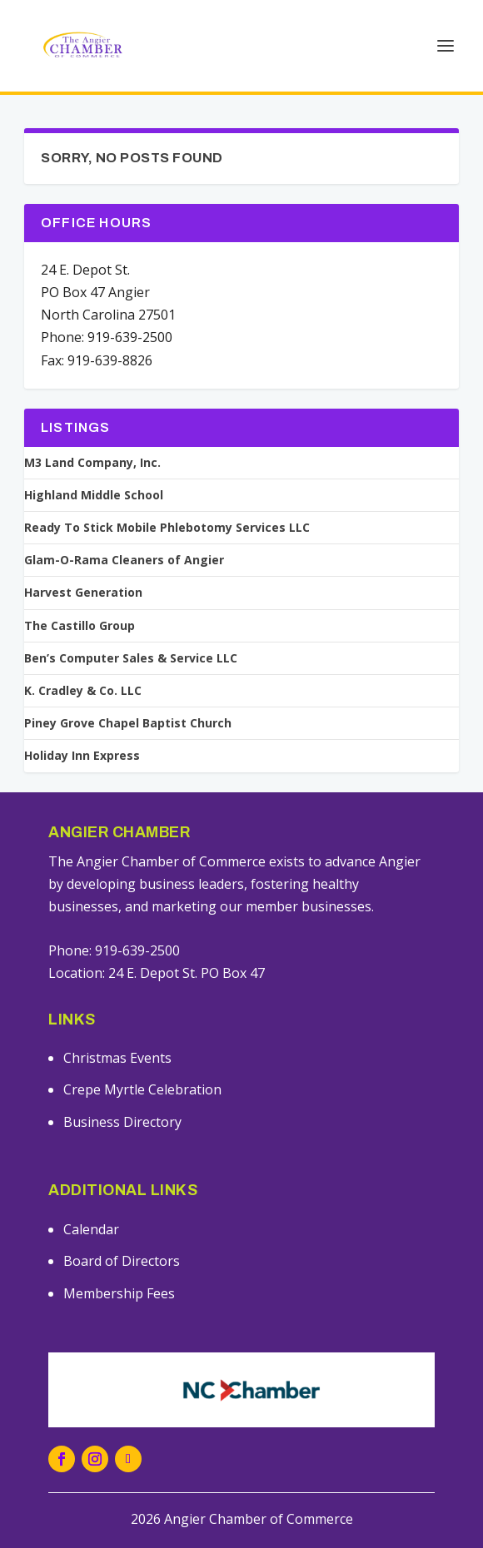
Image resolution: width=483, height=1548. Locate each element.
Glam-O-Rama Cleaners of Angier (124, 560)
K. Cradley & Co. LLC (83, 690)
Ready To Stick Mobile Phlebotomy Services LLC (167, 527)
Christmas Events (117, 1058)
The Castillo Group (79, 625)
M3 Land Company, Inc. (92, 462)
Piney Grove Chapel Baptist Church (128, 723)
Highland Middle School (93, 495)
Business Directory (122, 1122)
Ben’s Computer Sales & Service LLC (130, 658)
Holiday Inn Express (82, 755)
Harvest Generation (83, 592)
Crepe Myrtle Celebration (142, 1089)
